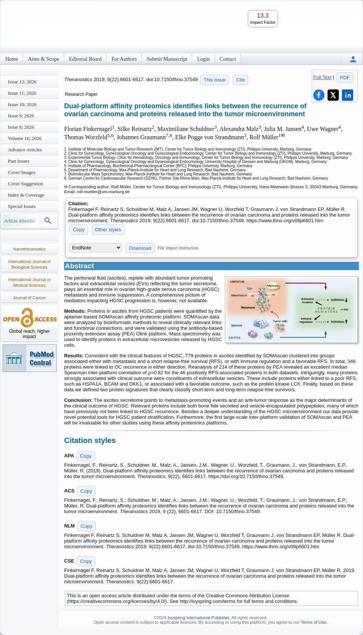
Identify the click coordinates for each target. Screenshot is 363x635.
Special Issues (21, 206)
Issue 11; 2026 (22, 93)
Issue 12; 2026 (22, 82)
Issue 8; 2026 (21, 127)
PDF (345, 77)
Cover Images (21, 172)
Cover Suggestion (25, 183)
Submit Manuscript (167, 59)
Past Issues (18, 161)
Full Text (322, 77)
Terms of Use (313, 622)
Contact (228, 59)
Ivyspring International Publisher (198, 617)
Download (140, 248)
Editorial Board (85, 59)
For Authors (124, 59)
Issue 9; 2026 (21, 115)
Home (11, 59)
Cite (240, 80)
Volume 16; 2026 (25, 138)
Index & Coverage (26, 195)
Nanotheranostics (29, 249)
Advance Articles (25, 149)
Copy (79, 229)
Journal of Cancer (29, 297)
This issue (215, 80)
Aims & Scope (43, 59)
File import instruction (178, 248)
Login (203, 59)
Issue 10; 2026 (22, 104)
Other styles (108, 229)
